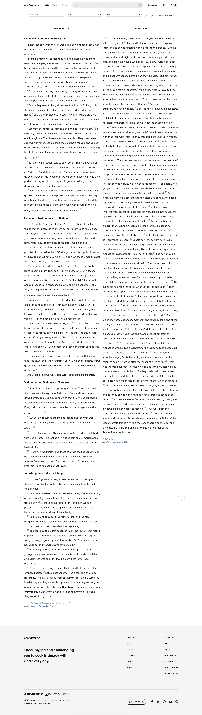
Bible (47, 5)
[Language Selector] (163, 5)
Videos (64, 5)
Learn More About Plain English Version (40, 606)
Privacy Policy (55, 700)
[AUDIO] (146, 16)
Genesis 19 (46, 14)
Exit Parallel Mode (166, 16)
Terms (65, 700)
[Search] (104, 5)
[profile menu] (173, 5)
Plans (55, 5)
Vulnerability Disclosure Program (37, 703)
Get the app (152, 5)
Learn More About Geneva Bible (115, 442)
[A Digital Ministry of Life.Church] (101, 693)
